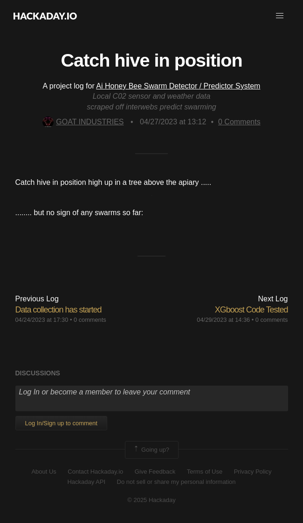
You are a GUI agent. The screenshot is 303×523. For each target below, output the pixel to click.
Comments (239, 122)
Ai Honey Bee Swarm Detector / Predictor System (178, 86)
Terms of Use (205, 471)
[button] (280, 16)
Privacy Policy (253, 471)
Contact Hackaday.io (95, 471)
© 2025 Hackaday (151, 499)
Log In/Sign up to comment (61, 423)
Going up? (151, 450)
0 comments (90, 319)
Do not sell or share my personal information (176, 481)
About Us (43, 471)
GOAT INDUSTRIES (83, 122)
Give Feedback (155, 471)
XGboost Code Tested (251, 309)
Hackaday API (86, 481)
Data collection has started (58, 309)
